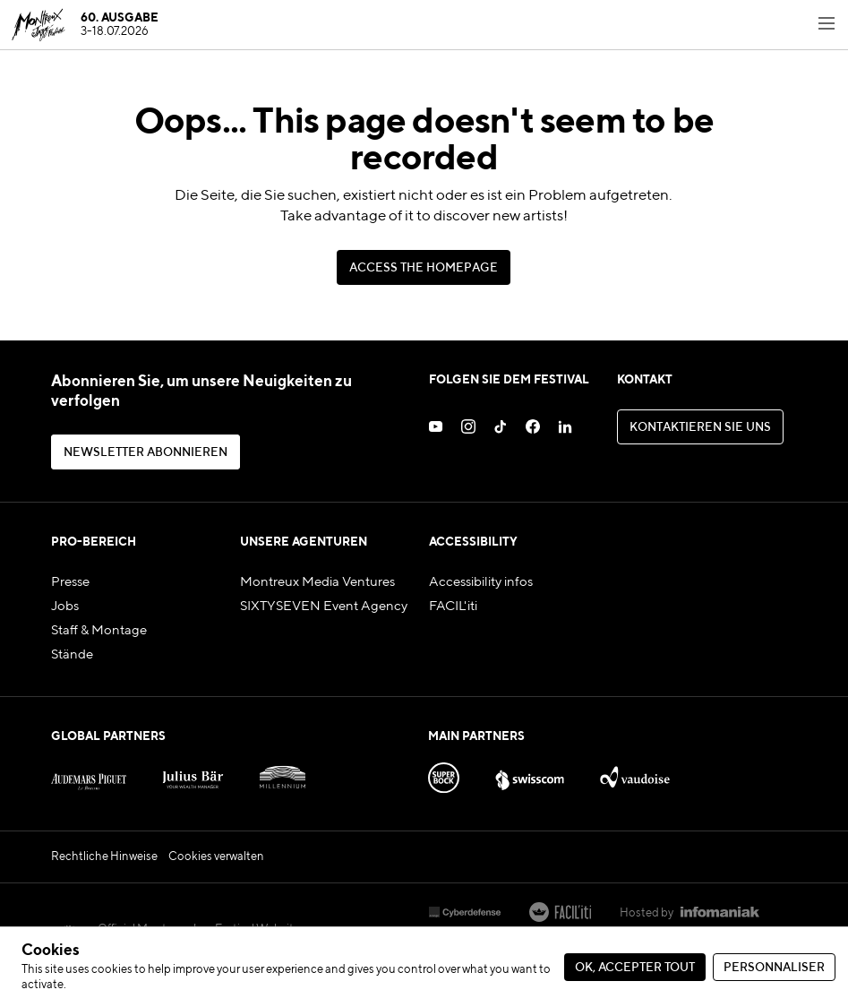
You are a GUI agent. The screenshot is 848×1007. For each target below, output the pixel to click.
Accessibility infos (481, 582)
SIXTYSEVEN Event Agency (323, 606)
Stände (72, 654)
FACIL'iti (453, 606)
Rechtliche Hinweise (104, 857)
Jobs (65, 606)
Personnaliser (774, 968)
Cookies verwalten (216, 857)
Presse (70, 582)
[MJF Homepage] (84, 25)
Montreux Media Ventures (317, 582)
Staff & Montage (99, 630)
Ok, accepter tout (635, 968)
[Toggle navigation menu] (826, 25)
